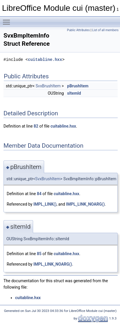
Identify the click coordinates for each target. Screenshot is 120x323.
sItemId (74, 93)
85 (39, 253)
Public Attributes (78, 30)
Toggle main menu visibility (8, 19)
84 (39, 193)
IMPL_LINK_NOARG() (85, 204)
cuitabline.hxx (45, 59)
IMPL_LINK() (44, 204)
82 (36, 126)
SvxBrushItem (48, 86)
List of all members (105, 30)
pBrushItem (77, 86)
